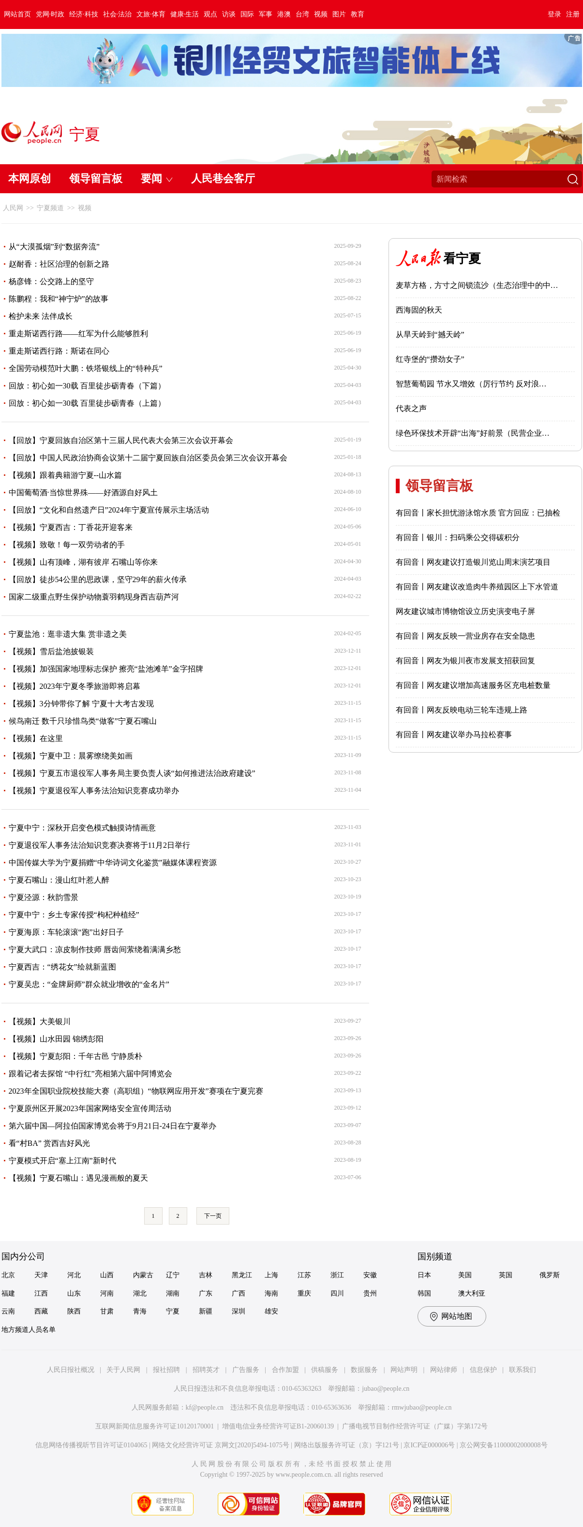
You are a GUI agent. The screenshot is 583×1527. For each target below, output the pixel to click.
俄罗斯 (549, 1275)
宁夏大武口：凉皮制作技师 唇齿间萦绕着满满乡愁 (95, 949)
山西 (107, 1275)
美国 (465, 1275)
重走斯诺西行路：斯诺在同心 (59, 351)
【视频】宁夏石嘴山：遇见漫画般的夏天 (78, 1178)
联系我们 (522, 1369)
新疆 (205, 1311)
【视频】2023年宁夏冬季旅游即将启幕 (74, 686)
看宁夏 (462, 259)
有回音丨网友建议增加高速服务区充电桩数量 (473, 685)
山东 (74, 1293)
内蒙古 (143, 1275)
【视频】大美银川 (40, 1021)
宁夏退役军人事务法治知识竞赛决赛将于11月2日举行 (99, 845)
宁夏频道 (50, 208)
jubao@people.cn (385, 1388)
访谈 (229, 14)
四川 (337, 1293)
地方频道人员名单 (28, 1329)
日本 (424, 1275)
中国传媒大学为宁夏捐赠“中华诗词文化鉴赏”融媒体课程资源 (113, 862)
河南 (107, 1293)
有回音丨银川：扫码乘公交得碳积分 (458, 537)
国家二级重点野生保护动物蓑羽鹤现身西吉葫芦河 (94, 597)
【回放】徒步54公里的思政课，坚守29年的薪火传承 (98, 579)
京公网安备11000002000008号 (503, 1445)
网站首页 (17, 14)
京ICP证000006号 (429, 1445)
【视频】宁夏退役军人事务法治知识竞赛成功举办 (94, 790)
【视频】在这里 (36, 738)
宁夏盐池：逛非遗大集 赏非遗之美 (68, 634)
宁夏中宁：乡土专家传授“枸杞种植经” (74, 915)
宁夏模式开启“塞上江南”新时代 (62, 1160)
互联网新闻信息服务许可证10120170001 (154, 1426)
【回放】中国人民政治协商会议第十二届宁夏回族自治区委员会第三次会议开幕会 (148, 458)
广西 (238, 1293)
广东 (205, 1293)
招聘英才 (206, 1369)
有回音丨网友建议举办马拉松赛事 (454, 734)
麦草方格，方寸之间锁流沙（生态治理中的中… (477, 285)
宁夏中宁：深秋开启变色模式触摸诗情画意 (82, 828)
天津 (41, 1275)
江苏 (304, 1275)
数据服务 (364, 1369)
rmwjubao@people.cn (422, 1407)
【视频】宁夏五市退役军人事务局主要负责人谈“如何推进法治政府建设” (132, 773)
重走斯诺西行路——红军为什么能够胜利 (78, 333)
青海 (140, 1311)
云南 (8, 1311)
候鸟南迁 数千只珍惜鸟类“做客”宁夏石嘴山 (83, 721)
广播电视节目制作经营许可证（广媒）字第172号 (415, 1426)
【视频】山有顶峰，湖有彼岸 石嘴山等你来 (83, 562)
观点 (210, 14)
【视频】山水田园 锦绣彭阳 (56, 1039)
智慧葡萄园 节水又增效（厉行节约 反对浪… (471, 384)
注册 (573, 14)
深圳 (238, 1311)
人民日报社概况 (70, 1369)
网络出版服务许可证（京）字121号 (346, 1445)
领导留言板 (95, 178)
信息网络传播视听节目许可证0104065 (91, 1445)
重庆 (304, 1293)
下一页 (213, 1216)
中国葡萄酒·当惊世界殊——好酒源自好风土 (83, 492)
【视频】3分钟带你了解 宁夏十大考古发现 (81, 703)
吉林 (205, 1275)
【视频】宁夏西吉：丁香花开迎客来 (71, 527)
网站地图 (456, 1316)
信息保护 (483, 1369)
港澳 (284, 14)
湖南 (172, 1293)
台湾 (302, 14)
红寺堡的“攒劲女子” (430, 359)
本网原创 (29, 178)
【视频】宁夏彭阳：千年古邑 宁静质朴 (75, 1056)
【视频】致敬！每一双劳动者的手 (67, 545)
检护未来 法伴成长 (41, 316)
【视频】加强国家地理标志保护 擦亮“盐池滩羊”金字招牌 (106, 669)
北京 (8, 1275)
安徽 (370, 1275)
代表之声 (411, 408)
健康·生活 (184, 14)
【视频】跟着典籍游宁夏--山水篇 (65, 475)
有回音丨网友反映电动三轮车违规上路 (461, 710)
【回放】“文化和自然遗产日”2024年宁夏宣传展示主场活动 (109, 510)
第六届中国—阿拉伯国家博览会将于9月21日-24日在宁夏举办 (112, 1126)
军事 (265, 14)
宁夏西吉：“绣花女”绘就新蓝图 (62, 967)
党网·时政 (50, 14)
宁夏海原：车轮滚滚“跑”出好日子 (66, 932)
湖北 (140, 1293)
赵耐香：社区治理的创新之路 (59, 264)
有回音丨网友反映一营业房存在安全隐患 (465, 636)
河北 (74, 1275)
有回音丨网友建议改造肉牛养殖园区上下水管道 (477, 587)
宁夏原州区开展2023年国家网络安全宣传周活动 (90, 1108)
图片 (339, 14)
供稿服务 (324, 1369)
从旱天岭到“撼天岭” (430, 334)
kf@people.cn (205, 1407)
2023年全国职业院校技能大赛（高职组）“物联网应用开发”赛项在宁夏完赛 (136, 1091)
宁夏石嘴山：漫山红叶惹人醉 (59, 880)
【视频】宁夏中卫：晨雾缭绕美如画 (71, 756)
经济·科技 (83, 14)
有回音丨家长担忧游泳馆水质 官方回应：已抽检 (478, 513)
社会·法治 (117, 14)
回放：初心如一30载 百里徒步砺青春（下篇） (87, 386)
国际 (247, 14)
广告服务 (245, 1369)
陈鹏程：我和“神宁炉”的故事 (58, 299)
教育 (357, 14)
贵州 (370, 1293)
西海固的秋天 (419, 310)
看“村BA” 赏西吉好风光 (49, 1143)
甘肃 (107, 1311)
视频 (321, 14)
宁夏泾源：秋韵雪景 (43, 897)
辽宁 (172, 1275)
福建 (8, 1293)
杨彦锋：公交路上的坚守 (51, 281)
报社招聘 (166, 1369)
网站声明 (404, 1369)
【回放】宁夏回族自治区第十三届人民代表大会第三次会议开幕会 (121, 440)
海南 (271, 1293)
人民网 (13, 208)
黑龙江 (242, 1275)
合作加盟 (285, 1369)
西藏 (41, 1311)
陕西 (74, 1311)
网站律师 (443, 1369)
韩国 (424, 1293)
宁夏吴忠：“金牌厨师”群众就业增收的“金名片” (89, 984)
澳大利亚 (471, 1293)
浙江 (337, 1275)
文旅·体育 (150, 14)
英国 (505, 1275)
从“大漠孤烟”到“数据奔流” (54, 247)
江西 (41, 1293)
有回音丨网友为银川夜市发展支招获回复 (465, 660)
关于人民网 (123, 1369)
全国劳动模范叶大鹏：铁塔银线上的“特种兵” (86, 368)
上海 (271, 1275)
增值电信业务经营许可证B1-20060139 (278, 1426)
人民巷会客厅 (223, 178)
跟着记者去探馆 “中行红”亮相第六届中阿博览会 (90, 1074)
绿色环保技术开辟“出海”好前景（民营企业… (473, 433)
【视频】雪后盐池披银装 (51, 651)
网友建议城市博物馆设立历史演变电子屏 (465, 611)
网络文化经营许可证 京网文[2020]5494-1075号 (220, 1445)
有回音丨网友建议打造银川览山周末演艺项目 (473, 562)
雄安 (271, 1311)
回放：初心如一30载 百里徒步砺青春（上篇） (87, 403)
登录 (554, 14)
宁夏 (172, 1311)
